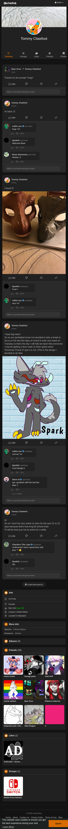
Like (11, 84)
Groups (13, 771)
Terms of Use (51, 817)
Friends (13, 650)
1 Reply (17, 493)
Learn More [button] (8, 827)
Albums (13, 641)
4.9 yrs (13, 183)
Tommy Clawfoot (34, 39)
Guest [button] (59, 2)
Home (8, 817)
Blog (60, 817)
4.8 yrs (13, 106)
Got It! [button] (58, 824)
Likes (12, 736)
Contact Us (24, 817)
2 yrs (13, 72)
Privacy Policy (37, 817)
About (15, 817)
